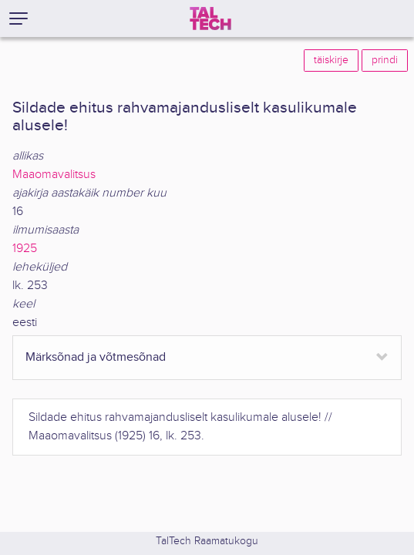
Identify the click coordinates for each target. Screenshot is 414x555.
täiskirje (331, 60)
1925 (24, 248)
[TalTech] (210, 18)
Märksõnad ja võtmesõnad (95, 357)
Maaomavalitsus (54, 174)
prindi (385, 60)
